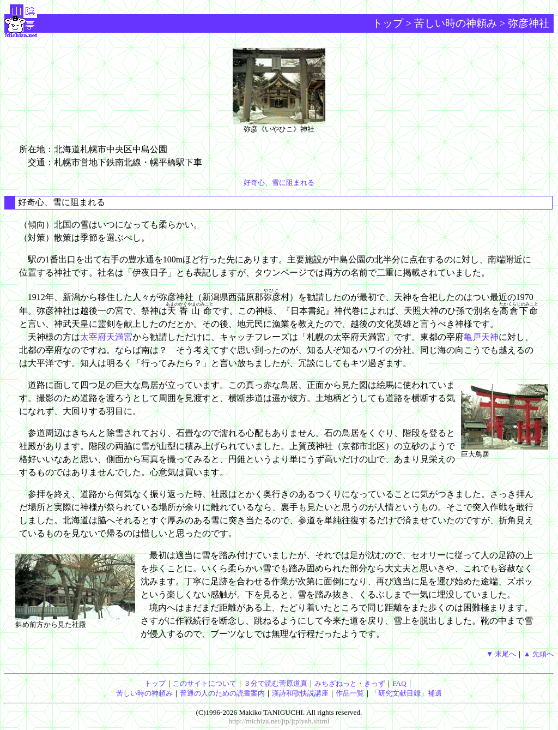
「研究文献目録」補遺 (406, 693)
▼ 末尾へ (501, 654)
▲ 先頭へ (538, 654)
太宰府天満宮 (106, 337)
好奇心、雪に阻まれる (279, 182)
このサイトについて (204, 683)
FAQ (399, 683)
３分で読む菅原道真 (275, 683)
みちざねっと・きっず (349, 683)
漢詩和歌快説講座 (300, 693)
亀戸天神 (481, 337)
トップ (387, 23)
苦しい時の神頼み (455, 23)
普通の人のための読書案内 (222, 693)
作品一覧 (350, 693)
